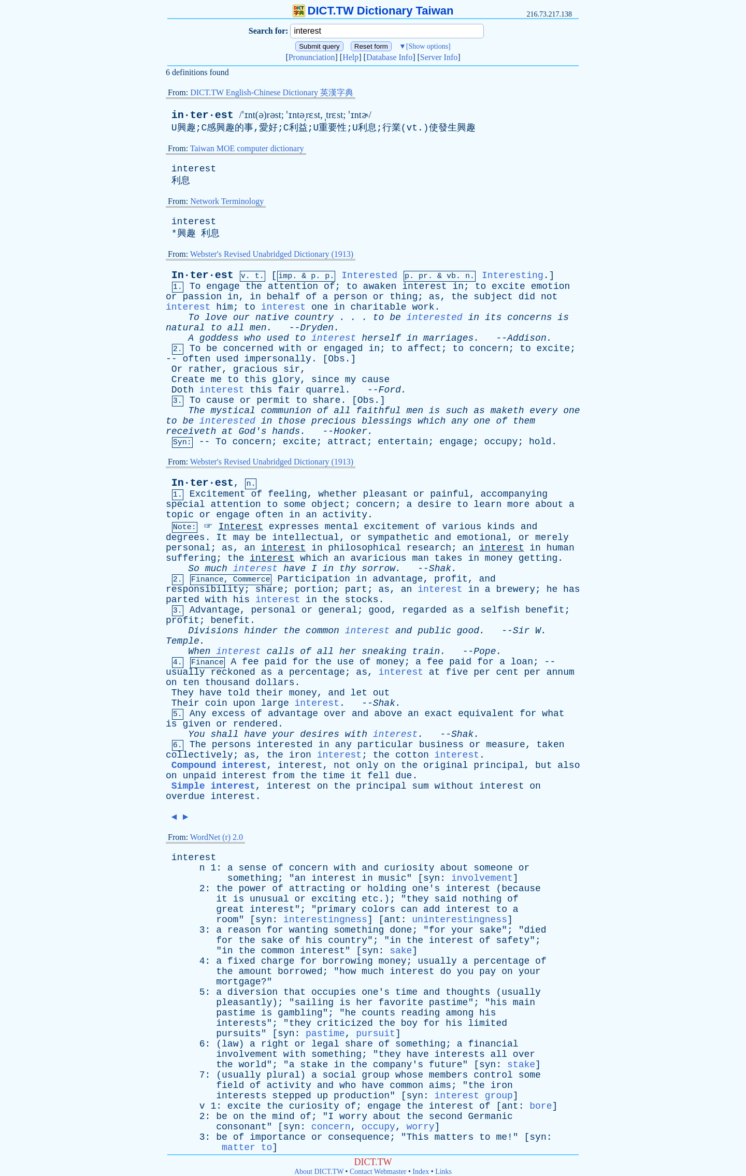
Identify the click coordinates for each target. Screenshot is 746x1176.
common (322, 631)
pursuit (375, 1033)
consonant (241, 1127)
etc (370, 899)
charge (278, 961)
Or (177, 369)
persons (231, 744)
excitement (392, 526)
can (409, 909)
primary (336, 909)
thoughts (468, 992)
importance (278, 1137)
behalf (283, 297)
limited (487, 1023)
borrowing (348, 961)
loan (522, 662)
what (553, 713)
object (328, 504)
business (441, 744)
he (552, 589)
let (359, 693)
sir (291, 369)
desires (319, 734)
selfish (500, 610)
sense (252, 868)
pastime (448, 1002)
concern (489, 348)
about (549, 504)
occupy (501, 442)
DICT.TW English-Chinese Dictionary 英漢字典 (271, 92)
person (350, 297)
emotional (482, 537)
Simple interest (213, 786)
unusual (269, 899)
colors (378, 909)
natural (185, 328)
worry (353, 1116)
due (403, 776)
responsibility (205, 589)
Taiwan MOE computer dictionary (247, 148)
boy (409, 1023)
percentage (317, 672)
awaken (380, 286)
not (549, 297)
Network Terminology (227, 201)
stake (314, 1064)
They (182, 693)
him (224, 307)
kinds (501, 526)
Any (198, 713)
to (351, 286)
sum (420, 786)
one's (426, 888)
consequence (359, 1137)
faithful (378, 410)
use (345, 662)
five (457, 672)
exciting (333, 899)
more (518, 504)
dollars (275, 682)
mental (341, 526)
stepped (291, 1096)
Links (443, 1171)
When (199, 651)
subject (493, 297)
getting (538, 558)
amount (255, 971)
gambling (300, 1013)
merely (552, 537)
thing (404, 297)
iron (300, 755)
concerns (529, 317)
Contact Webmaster (378, 1171)
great (230, 909)
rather (205, 369)
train (426, 651)
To (195, 286)
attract (347, 442)
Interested (369, 275)
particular (385, 744)
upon (244, 703)
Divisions (213, 631)
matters (454, 1137)
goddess (219, 338)
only (367, 765)
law (230, 1044)
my (350, 379)
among (460, 1013)
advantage (397, 579)
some (294, 504)
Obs (336, 359)
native (272, 317)
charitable (379, 307)
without (454, 786)
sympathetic (398, 537)
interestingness (325, 919)
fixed (241, 961)
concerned (248, 348)
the (254, 286)
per (482, 672)
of (329, 286)
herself (381, 338)
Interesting (512, 275)
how (347, 971)
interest (193, 169)
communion (286, 410)
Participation (313, 579)
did (527, 297)
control (493, 1075)
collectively (199, 755)
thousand (227, 682)
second (446, 1116)
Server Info (438, 57)
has (571, 589)
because (521, 888)
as (434, 297)
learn (487, 504)
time (334, 776)
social (339, 1075)
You (196, 734)
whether (337, 494)
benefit (545, 610)
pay (487, 971)
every (543, 410)
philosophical (364, 548)
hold (540, 442)
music (393, 878)
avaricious (379, 558)
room (227, 919)
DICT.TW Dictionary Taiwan (373, 10)
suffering (191, 558)
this (255, 379)
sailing (314, 1002)
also (568, 765)
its (493, 317)
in (458, 286)
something (252, 878)
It (221, 537)
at (227, 431)
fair (289, 390)
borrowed (300, 971)
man (420, 558)
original (445, 765)
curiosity (409, 868)
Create (188, 379)
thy (347, 568)
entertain (403, 442)
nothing (482, 899)
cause (376, 379)
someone (493, 868)
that (294, 992)
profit (451, 579)
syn (431, 878)
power (252, 888)
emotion (550, 286)
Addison (527, 338)
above (388, 713)
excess (229, 713)
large (275, 703)
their (269, 693)
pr (423, 276)
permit (273, 400)
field (230, 1085)
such (457, 410)
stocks (362, 599)
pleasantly (244, 1002)
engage (223, 286)
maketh (507, 410)
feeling (287, 494)
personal (188, 548)
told (238, 693)
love (216, 317)
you (465, 971)
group (376, 1075)
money (499, 558)
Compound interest (219, 765)
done (401, 930)
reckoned (232, 672)
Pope (485, 651)
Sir (521, 631)
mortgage (238, 982)
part (356, 589)
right (275, 1044)
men (258, 328)
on (171, 682)
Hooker (350, 431)
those (292, 421)
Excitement (218, 494)
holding (387, 888)
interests (241, 1023)
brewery (515, 589)
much (216, 568)
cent (507, 672)
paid (275, 662)
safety (512, 940)
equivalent (486, 713)
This (418, 1137)
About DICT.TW (318, 1171)
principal (499, 765)
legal (325, 1044)
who (252, 338)
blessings (387, 421)
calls (280, 651)
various (462, 526)
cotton (412, 755)
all (235, 328)
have (294, 568)
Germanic (490, 1116)
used (278, 338)
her (347, 651)
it (356, 776)
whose (409, 1075)
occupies (333, 992)
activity (345, 515)
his (241, 599)
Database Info (389, 57)
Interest (240, 526)
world (252, 1064)
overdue (185, 796)
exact (438, 713)
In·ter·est (202, 275)
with (290, 348)
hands (286, 431)
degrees (185, 537)
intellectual (305, 537)
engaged (343, 348)
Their (185, 703)
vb (451, 276)
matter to (247, 1147)
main (524, 1002)
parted (182, 599)
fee (250, 662)
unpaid (199, 776)
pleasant (385, 494)
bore (540, 1106)
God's (252, 431)
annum (561, 672)
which (432, 421)
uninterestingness (459, 919)
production (362, 1096)
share (326, 400)
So (193, 568)
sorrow (378, 568)
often (196, 359)
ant (392, 919)
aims (440, 1085)
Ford (390, 390)
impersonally (277, 359)
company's (398, 1064)
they (418, 899)
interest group (474, 1096)
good (379, 610)
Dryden (317, 328)
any (459, 421)
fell (378, 776)
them (524, 421)
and (529, 526)
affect (424, 348)
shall (224, 734)
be (395, 317)
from (283, 776)
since (325, 379)
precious (333, 421)
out (381, 693)
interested (435, 317)
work (423, 307)
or (171, 297)
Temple (182, 641)
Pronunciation (312, 57)
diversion (252, 992)
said (446, 899)
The (196, 410)
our (241, 317)
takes (449, 558)
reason (244, 930)
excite (508, 286)
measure (505, 744)
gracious (255, 369)
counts (378, 1013)
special (185, 504)
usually (185, 672)
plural (283, 1075)
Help (350, 57)
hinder (261, 631)
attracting (317, 888)
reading (420, 1013)
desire (434, 504)
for (300, 662)
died (535, 930)
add (431, 909)
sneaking (384, 651)
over (335, 713)
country (314, 317)
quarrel (325, 390)
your (283, 734)
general (337, 610)
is (563, 317)
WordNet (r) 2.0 (216, 837)
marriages (448, 338)
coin (216, 703)
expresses (294, 526)
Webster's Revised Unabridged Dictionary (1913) (271, 254)
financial (493, 1044)
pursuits (238, 1033)
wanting (308, 930)
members (448, 1075)
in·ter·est (202, 115)
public (434, 631)
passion (202, 297)
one (319, 307)
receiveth (191, 431)
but (543, 765)
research (429, 548)
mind (283, 1116)
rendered (255, 724)
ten (190, 682)
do (445, 971)
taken (551, 744)
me (216, 379)
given (196, 724)
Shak (440, 568)
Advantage (215, 610)
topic (180, 515)
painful (449, 494)
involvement (482, 878)
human (561, 548)
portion (314, 589)
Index (420, 1171)
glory (286, 379)
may (241, 537)
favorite (401, 1002)
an (311, 515)
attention (293, 286)
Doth (182, 390)
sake (490, 930)
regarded (424, 610)
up (322, 1096)
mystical (232, 410)
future (446, 1064)
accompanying (514, 494)
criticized (345, 1023)
